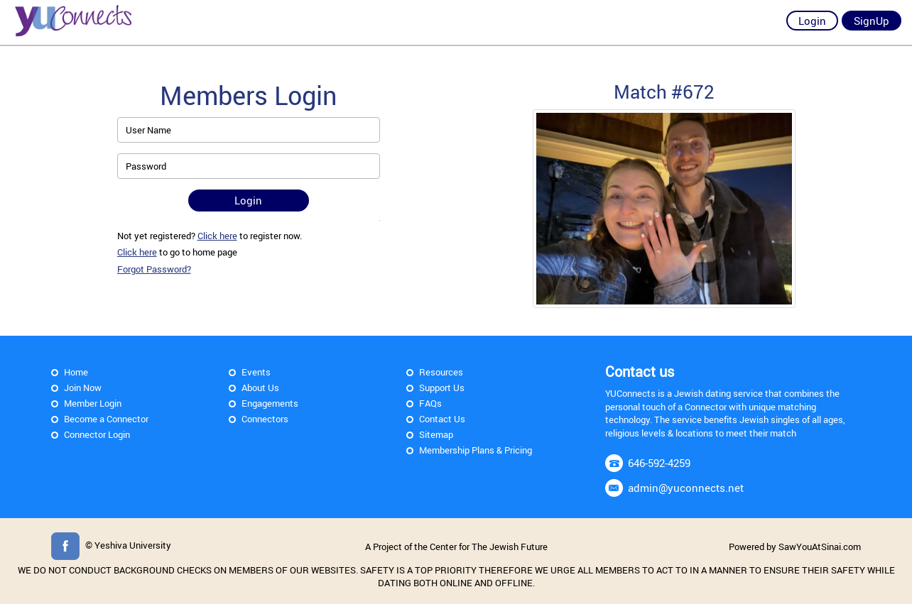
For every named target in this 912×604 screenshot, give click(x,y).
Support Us (442, 387)
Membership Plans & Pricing (475, 450)
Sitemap (436, 434)
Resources (441, 372)
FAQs (430, 403)
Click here (217, 235)
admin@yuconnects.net (686, 488)
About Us (260, 387)
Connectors (264, 418)
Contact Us (442, 418)
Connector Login (97, 434)
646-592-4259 (659, 463)
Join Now (83, 387)
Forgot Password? (154, 269)
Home (76, 372)
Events (256, 372)
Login (812, 20)
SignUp (871, 20)
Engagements (269, 403)
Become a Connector (106, 418)
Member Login (92, 403)
